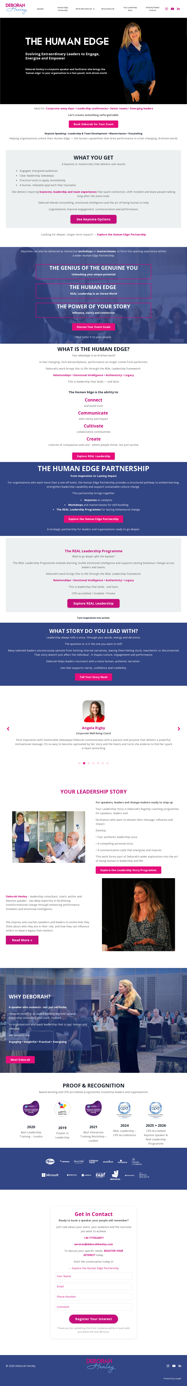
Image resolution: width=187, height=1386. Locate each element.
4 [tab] (93, 763)
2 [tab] (84, 763)
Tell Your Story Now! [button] (94, 677)
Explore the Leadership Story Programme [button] (128, 870)
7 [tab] (107, 763)
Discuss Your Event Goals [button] (93, 327)
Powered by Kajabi (172, 1378)
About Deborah (107, 9)
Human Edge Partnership (63, 9)
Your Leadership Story (130, 9)
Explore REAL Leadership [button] (93, 456)
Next (179, 729)
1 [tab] (79, 763)
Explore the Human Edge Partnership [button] (94, 519)
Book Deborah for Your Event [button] (93, 124)
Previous (8, 729)
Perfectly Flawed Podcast (152, 9)
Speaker (40, 9)
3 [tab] (88, 763)
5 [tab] (98, 763)
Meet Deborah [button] (20, 1059)
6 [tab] (102, 763)
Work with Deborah (85, 9)
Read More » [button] (22, 940)
